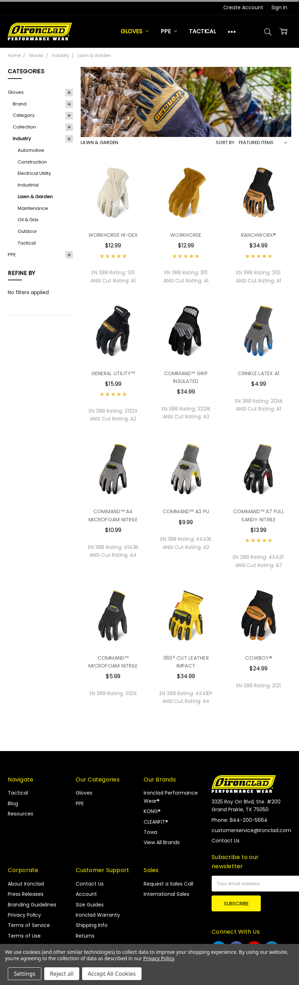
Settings (24, 974)
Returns (85, 935)
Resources (20, 813)
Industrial (28, 185)
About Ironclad (26, 883)
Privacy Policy (24, 914)
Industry (22, 138)
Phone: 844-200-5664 (240, 820)
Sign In (279, 7)
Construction (32, 162)
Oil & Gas (28, 219)
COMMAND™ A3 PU (186, 511)
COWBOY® (258, 658)
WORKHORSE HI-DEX (113, 235)
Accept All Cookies (112, 974)
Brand (20, 104)
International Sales (166, 894)
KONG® (152, 811)
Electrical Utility (34, 173)
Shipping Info (92, 925)
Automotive (31, 150)
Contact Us (90, 883)
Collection (24, 127)
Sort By (225, 142)
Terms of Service (29, 925)
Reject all (62, 974)
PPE (169, 31)
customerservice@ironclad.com (251, 830)
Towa (150, 832)
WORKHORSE (185, 235)
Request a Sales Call (168, 883)
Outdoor (27, 231)
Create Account (243, 7)
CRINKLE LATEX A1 (258, 373)
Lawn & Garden (35, 196)
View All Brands (162, 842)
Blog (13, 803)
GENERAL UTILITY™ (113, 373)
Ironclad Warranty (98, 914)
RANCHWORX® (258, 235)
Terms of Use (24, 935)
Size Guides (90, 904)
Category (24, 115)
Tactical (202, 31)
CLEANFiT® (156, 821)
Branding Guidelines (32, 904)
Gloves (135, 31)
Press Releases (26, 894)
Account (86, 894)
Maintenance (33, 208)
